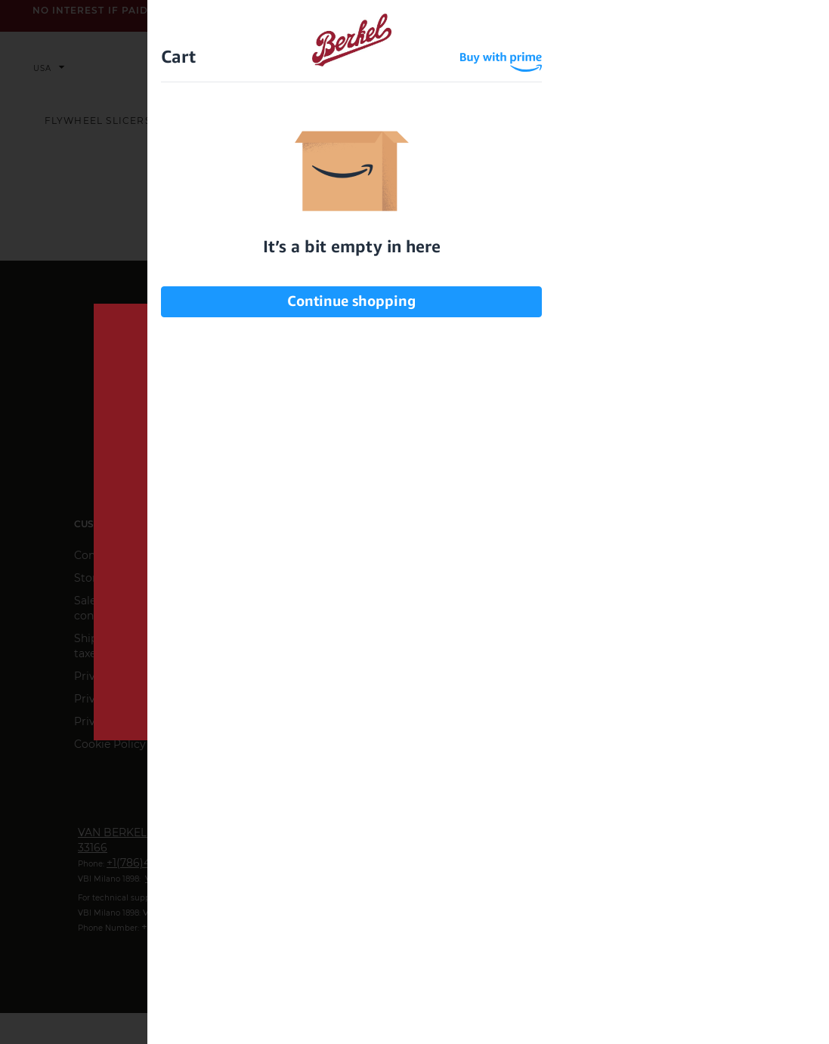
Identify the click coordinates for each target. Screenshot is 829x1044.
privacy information (523, 635)
